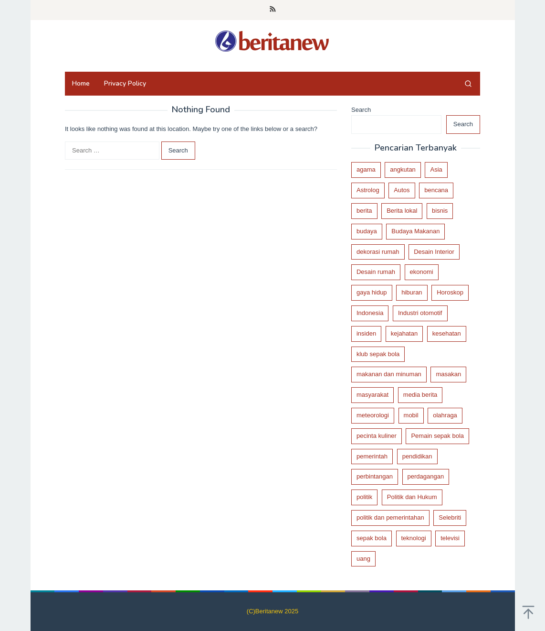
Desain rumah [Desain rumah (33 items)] (375, 271)
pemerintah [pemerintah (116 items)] (372, 456)
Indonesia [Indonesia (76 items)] (369, 312)
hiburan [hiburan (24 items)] (411, 292)
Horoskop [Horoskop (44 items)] (450, 292)
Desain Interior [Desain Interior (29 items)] (434, 251)
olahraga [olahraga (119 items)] (445, 415)
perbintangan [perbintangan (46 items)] (374, 476)
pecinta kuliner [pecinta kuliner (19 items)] (376, 435)
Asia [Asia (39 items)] (436, 169)
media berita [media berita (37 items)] (420, 394)
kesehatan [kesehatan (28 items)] (446, 333)
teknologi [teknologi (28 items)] (413, 538)
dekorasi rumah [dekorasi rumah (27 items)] (377, 251)
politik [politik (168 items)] (364, 496)
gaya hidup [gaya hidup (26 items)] (371, 292)
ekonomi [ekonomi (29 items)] (421, 271)
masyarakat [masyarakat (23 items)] (372, 394)
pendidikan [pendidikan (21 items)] (417, 456)
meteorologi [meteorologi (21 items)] (372, 415)
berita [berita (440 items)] (364, 210)
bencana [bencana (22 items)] (436, 190)
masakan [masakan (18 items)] (448, 374)
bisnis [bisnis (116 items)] (440, 210)
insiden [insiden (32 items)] (366, 333)
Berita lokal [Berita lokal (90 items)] (402, 210)
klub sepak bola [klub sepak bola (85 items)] (377, 354)
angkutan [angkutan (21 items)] (403, 169)
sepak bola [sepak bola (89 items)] (371, 538)
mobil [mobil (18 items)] (411, 415)
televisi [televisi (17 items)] (450, 538)
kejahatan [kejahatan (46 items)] (404, 333)
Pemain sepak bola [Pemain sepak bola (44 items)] (437, 435)
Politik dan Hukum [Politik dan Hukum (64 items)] (412, 496)
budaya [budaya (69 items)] (366, 231)
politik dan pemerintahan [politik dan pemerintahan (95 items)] (390, 517)
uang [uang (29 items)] (363, 558)
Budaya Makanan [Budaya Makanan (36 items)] (415, 231)
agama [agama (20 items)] (366, 169)
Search (361, 109)
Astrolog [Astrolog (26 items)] (367, 190)
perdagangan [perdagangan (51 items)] (426, 476)
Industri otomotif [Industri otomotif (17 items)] (420, 312)
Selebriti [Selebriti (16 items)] (450, 517)
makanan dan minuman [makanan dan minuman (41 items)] (388, 374)
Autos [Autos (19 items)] (401, 190)
